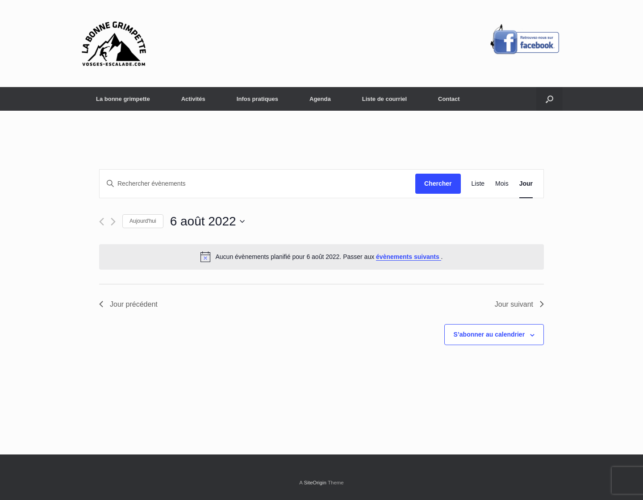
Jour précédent (128, 304)
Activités (193, 99)
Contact (448, 99)
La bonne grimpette (123, 99)
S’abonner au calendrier (489, 334)
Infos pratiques (257, 99)
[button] (549, 99)
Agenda (320, 99)
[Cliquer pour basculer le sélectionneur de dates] (207, 221)
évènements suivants (408, 256)
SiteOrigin (315, 482)
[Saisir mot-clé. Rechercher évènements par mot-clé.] (257, 184)
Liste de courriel (384, 99)
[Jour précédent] (101, 221)
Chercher (437, 183)
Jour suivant (519, 304)
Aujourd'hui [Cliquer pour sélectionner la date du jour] (142, 221)
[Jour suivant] (113, 221)
